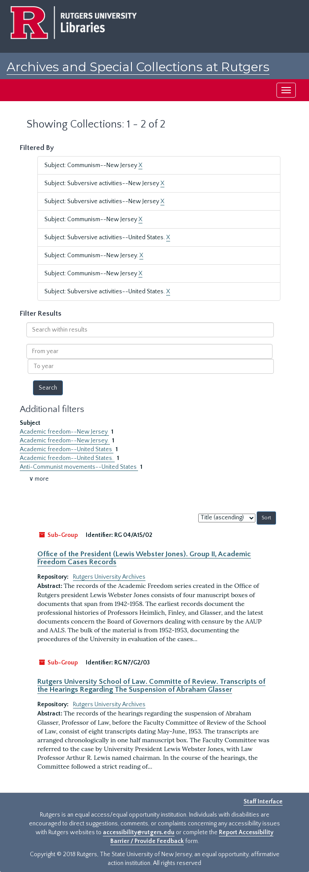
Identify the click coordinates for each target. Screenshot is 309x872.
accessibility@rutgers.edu (138, 832)
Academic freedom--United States (66, 449)
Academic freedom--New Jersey (64, 431)
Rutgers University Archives (109, 576)
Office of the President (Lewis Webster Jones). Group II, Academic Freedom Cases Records (144, 558)
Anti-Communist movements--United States (79, 467)
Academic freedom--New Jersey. (65, 440)
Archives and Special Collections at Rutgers (138, 66)
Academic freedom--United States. (67, 458)
